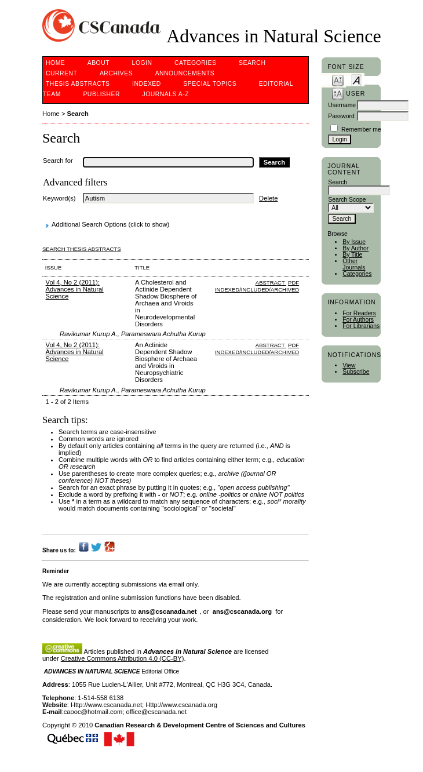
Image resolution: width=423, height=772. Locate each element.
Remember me (361, 129)
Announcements (185, 73)
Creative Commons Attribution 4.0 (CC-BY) (122, 658)
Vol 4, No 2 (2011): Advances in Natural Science (75, 289)
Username (342, 105)
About (98, 63)
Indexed (146, 84)
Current (61, 73)
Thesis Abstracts (78, 84)
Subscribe (355, 372)
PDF (293, 282)
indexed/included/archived (257, 289)
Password (341, 116)
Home (55, 63)
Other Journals (353, 264)
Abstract (271, 282)
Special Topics (209, 84)
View (348, 365)
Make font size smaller (338, 79)
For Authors (358, 319)
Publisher (101, 94)
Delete (268, 198)
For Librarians (361, 326)
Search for (58, 160)
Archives (116, 73)
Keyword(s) (59, 198)
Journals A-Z (165, 94)
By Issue (354, 242)
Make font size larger (338, 93)
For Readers (359, 313)
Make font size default (356, 79)
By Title (352, 255)
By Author (355, 248)
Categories (356, 274)
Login (142, 63)
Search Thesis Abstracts (81, 249)
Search (252, 63)
